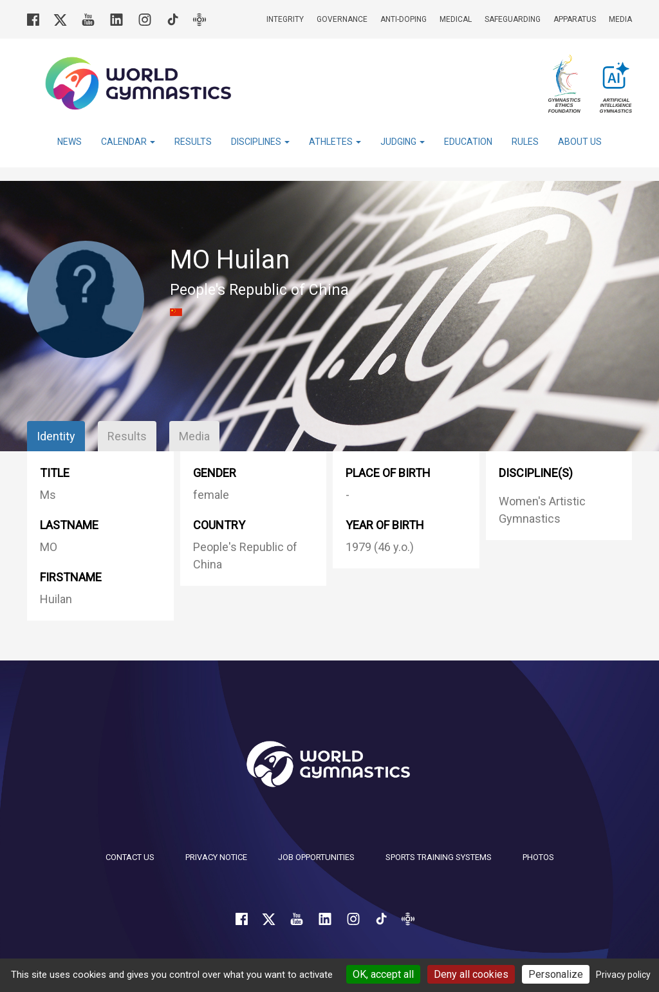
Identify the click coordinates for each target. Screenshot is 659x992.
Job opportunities (316, 857)
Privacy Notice (216, 857)
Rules (525, 141)
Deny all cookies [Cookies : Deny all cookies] (471, 974)
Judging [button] (402, 141)
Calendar (128, 141)
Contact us (130, 857)
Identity (56, 436)
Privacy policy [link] (623, 974)
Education (468, 141)
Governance (342, 19)
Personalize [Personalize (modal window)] (555, 974)
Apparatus (574, 19)
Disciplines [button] (260, 141)
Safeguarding (513, 19)
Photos (538, 857)
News (69, 141)
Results (193, 141)
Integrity (285, 19)
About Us (580, 141)
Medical (456, 19)
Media (620, 19)
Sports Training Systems (438, 857)
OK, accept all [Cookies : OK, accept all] (383, 974)
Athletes (335, 141)
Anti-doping (403, 19)
